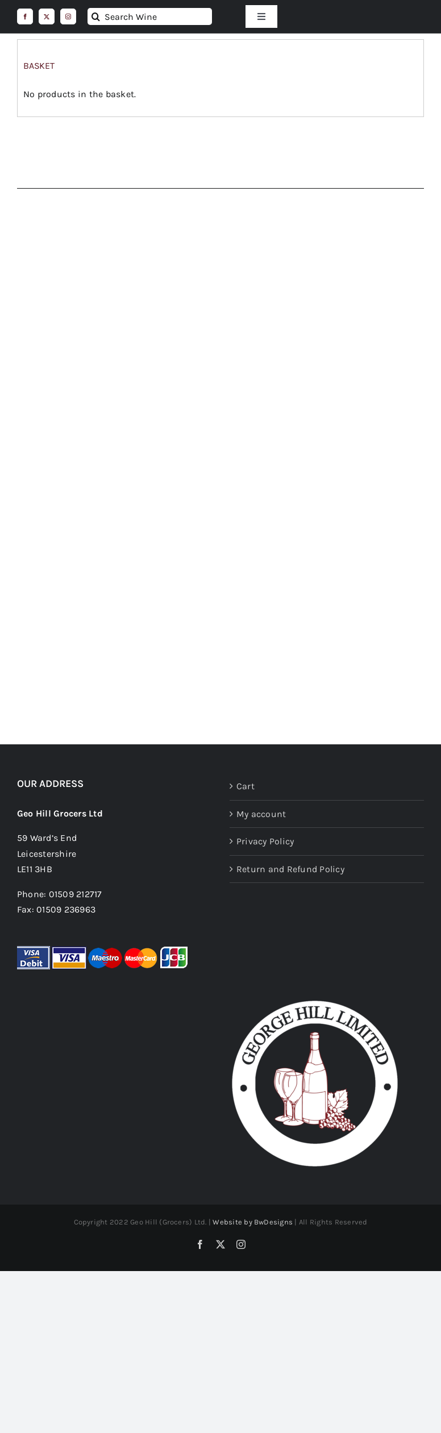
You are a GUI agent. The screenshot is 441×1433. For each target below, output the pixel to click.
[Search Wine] (150, 16)
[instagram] (68, 16)
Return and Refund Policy (290, 869)
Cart (245, 786)
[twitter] (47, 16)
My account (261, 814)
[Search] (96, 16)
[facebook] (25, 16)
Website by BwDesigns (253, 1222)
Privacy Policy (265, 841)
